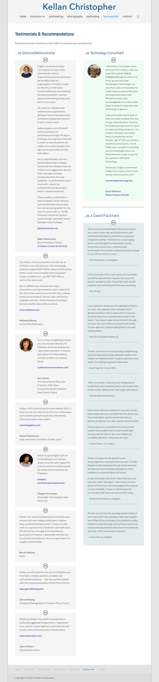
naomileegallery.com (30, 425)
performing (92, 16)
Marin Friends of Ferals (117, 194)
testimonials (111, 16)
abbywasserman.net (47, 228)
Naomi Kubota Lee (29, 435)
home (23, 16)
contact (127, 16)
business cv (37, 16)
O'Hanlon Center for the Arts (52, 246)
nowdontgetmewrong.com (118, 180)
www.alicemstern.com (31, 635)
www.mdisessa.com (29, 309)
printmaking (56, 16)
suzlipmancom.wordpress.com (52, 367)
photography (74, 16)
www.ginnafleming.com (31, 588)
